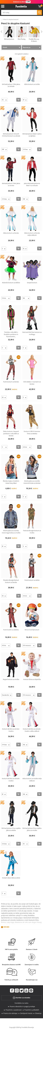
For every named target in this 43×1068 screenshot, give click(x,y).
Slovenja (38, 1013)
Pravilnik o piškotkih (31, 1010)
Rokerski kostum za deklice (11, 283)
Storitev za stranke (21, 998)
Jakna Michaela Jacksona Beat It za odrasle (32, 184)
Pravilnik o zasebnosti (14, 1010)
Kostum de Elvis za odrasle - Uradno (11, 779)
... (1, 19)
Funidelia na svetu (21, 1003)
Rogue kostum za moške (11, 679)
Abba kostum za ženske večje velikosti (32, 234)
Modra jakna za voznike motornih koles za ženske (32, 482)
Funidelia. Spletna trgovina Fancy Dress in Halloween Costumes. (21, 6)
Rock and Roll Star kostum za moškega (32, 333)
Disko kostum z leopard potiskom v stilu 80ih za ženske (11, 433)
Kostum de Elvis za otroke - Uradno (11, 730)
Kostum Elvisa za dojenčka (32, 679)
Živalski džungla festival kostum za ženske (11, 581)
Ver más (6, 927)
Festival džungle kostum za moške (32, 532)
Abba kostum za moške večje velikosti (32, 779)
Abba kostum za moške (32, 84)
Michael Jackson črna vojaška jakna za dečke (11, 829)
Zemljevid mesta (26, 1013)
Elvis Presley (21, 39)
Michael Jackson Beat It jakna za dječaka (31, 135)
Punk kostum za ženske (11, 382)
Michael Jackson (9, 39)
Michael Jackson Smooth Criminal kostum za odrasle (11, 135)
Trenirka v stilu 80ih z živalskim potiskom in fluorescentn (11, 334)
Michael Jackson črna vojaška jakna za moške (31, 829)
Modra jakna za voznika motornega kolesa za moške (11, 532)
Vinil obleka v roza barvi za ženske (32, 383)
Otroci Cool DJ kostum (32, 630)
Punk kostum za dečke (32, 580)
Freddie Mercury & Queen (34, 40)
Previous (1, 32)
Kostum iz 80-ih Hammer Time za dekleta (32, 432)
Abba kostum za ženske (11, 233)
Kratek (5, 47)
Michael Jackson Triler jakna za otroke (11, 184)
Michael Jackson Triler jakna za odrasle (11, 85)
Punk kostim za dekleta (11, 630)
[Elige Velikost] (4, 100)
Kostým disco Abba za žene (11, 878)
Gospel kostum (32, 283)
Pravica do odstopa (10, 1013)
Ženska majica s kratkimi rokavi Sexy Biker (11, 482)
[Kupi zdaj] (18, 99)
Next (41, 32)
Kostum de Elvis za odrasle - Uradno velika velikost (32, 730)
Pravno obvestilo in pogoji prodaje (22, 1006)
